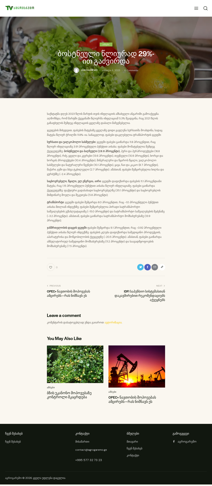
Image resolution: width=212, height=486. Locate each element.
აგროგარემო (13, 479)
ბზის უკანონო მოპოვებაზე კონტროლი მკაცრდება (69, 396)
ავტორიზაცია (113, 323)
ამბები (106, 44)
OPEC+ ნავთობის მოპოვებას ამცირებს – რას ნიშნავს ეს (133, 400)
